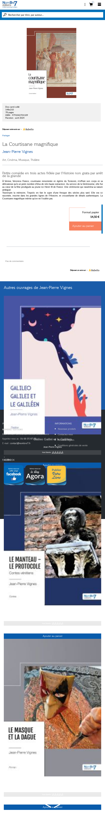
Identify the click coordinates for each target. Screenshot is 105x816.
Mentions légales (66, 439)
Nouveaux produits (67, 428)
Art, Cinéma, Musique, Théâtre (21, 159)
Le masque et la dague (52, 781)
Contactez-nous (65, 434)
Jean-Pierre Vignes (17, 152)
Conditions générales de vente (73, 445)
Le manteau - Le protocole (52, 610)
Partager (6, 135)
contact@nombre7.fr (20, 443)
